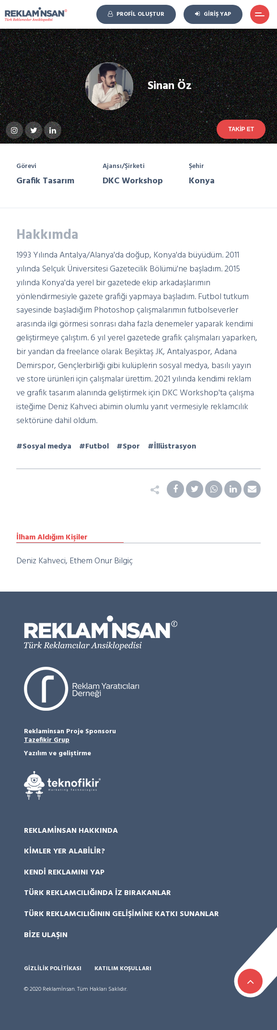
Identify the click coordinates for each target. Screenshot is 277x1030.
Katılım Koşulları (122, 969)
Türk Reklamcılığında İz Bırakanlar (97, 893)
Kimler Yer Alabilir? (64, 851)
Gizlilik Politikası (52, 969)
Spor (131, 446)
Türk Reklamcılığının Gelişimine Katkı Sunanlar (121, 914)
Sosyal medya (47, 446)
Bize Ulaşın (46, 935)
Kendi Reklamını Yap (64, 872)
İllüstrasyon (175, 446)
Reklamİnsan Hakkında (71, 831)
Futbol (97, 446)
